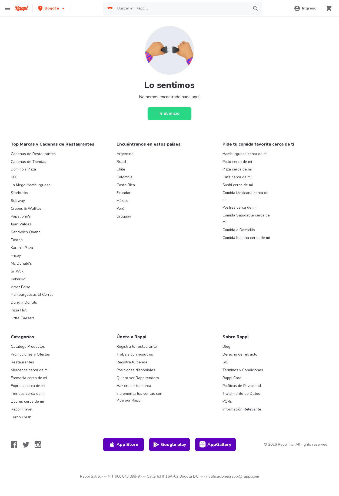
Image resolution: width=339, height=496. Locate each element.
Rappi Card (231, 377)
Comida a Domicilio (238, 229)
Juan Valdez (21, 224)
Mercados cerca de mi (29, 370)
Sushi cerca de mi (237, 185)
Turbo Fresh (21, 417)
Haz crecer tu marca (134, 385)
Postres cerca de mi (239, 207)
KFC (14, 177)
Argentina (125, 153)
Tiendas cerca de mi (28, 393)
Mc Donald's (21, 263)
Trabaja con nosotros (135, 354)
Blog (226, 346)
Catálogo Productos (28, 346)
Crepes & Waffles (26, 208)
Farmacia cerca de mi (29, 377)
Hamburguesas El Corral (32, 294)
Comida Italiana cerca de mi (246, 237)
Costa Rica (126, 185)
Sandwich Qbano (26, 232)
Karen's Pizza (22, 247)
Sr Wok (17, 271)
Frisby (16, 255)
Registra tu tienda (132, 362)
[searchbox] (181, 8)
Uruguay (124, 216)
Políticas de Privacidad (241, 385)
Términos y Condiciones (242, 370)
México (122, 200)
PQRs (227, 401)
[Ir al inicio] (169, 113)
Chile (121, 169)
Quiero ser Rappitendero (138, 377)
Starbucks (19, 192)
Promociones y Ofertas (30, 354)
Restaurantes (22, 362)
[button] (52, 8)
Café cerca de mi (236, 177)
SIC (225, 362)
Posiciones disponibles (136, 370)
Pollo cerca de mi (237, 161)
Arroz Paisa (20, 287)
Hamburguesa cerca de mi (244, 153)
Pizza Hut (18, 310)
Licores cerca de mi (27, 401)
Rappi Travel (21, 409)
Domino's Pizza (23, 169)
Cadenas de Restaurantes (33, 153)
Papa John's (21, 216)
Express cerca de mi (28, 385)
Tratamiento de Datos (241, 393)
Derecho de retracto (239, 354)
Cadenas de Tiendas (28, 161)
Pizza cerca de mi (237, 169)
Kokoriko (18, 279)
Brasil (121, 161)
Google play (169, 444)
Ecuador (124, 192)
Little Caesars (23, 318)
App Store (123, 444)
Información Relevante (241, 409)
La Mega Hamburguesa (31, 185)
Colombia (124, 177)
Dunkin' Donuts (24, 302)
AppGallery (215, 444)
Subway (18, 200)
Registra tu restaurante (137, 346)
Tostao (17, 239)
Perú (120, 208)
